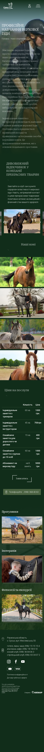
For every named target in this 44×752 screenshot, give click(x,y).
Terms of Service (11, 688)
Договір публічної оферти (17, 678)
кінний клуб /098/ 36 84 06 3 (20, 652)
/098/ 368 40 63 (31, 492)
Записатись (22, 478)
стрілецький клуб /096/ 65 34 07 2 (23, 655)
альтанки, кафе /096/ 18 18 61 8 (22, 649)
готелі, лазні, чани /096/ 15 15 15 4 (23, 646)
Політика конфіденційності (17, 675)
